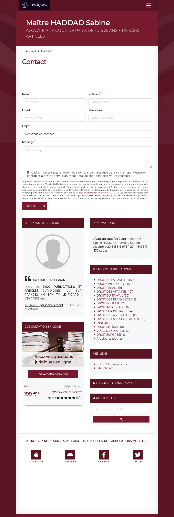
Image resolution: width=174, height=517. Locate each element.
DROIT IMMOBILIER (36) (113, 307)
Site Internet (105, 368)
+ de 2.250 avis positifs (112, 364)
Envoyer (36, 206)
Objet (26, 126)
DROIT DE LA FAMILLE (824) (116, 280)
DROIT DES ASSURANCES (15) (117, 315)
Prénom (94, 94)
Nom (25, 94)
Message (28, 142)
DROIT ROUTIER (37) (111, 303)
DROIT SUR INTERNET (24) (115, 311)
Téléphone (95, 110)
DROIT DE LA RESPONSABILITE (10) (121, 319)
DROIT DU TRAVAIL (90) (113, 295)
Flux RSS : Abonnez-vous (115, 383)
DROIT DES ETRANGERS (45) (116, 299)
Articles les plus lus (110, 338)
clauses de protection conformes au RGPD (97, 193)
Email (26, 110)
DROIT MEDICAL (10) (111, 327)
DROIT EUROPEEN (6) (112, 334)
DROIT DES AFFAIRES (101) (115, 291)
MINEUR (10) (105, 323)
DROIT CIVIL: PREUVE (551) (115, 284)
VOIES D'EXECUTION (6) (113, 331)
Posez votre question (52, 373)
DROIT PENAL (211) (109, 288)
